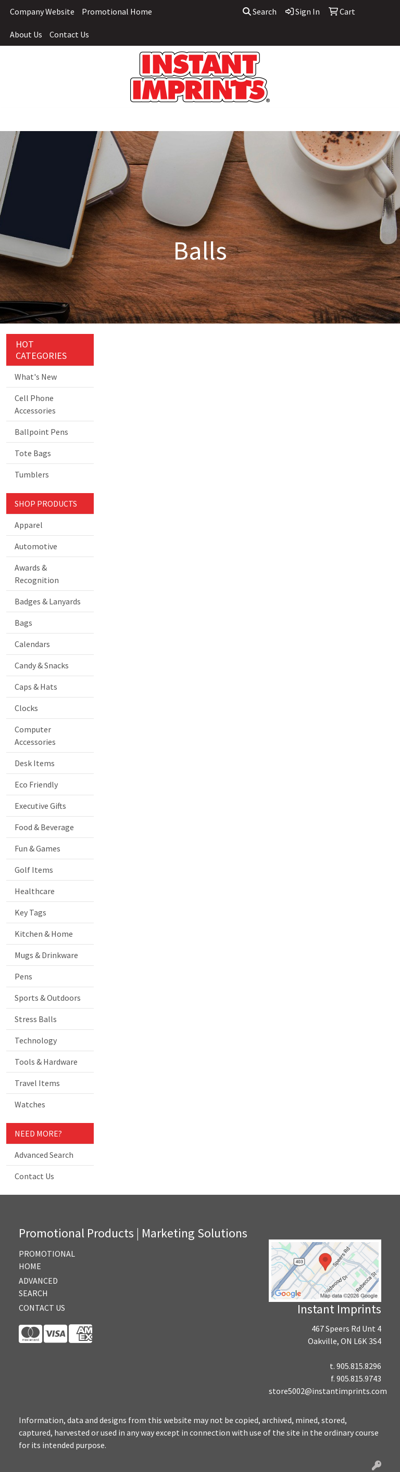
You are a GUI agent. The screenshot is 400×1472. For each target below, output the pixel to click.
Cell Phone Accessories (35, 404)
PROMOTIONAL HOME (44, 1259)
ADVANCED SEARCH (38, 1286)
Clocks (26, 708)
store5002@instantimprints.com (328, 1391)
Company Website (42, 11)
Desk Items (35, 763)
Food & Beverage (44, 827)
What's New (36, 376)
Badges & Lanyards (48, 601)
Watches (30, 1104)
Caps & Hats (36, 686)
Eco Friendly (36, 784)
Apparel (29, 525)
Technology (36, 1040)
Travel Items (37, 1083)
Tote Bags (33, 453)
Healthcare (35, 891)
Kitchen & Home (44, 933)
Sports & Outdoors (48, 997)
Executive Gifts (40, 805)
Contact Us (69, 34)
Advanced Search (44, 1155)
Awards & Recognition (37, 573)
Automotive (36, 546)
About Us (26, 34)
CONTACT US (42, 1307)
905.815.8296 (358, 1366)
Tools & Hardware (46, 1061)
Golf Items (34, 869)
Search (260, 11)
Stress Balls (36, 1019)
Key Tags (30, 912)
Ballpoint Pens (41, 432)
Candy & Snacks (42, 665)
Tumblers (32, 474)
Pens (23, 976)
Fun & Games (37, 848)
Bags (23, 622)
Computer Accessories (35, 735)
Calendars (32, 644)
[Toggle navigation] (16, 119)
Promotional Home (117, 11)
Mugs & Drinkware (46, 955)
